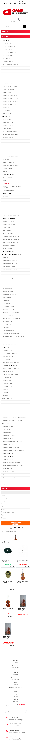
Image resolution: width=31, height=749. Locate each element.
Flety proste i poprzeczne (9, 206)
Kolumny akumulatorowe (9, 294)
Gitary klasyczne (7, 43)
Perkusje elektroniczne (9, 224)
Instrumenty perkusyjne (8, 218)
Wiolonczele (6, 180)
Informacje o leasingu (15, 685)
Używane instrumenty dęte (10, 475)
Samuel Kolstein (4, 518)
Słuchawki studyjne (8, 128)
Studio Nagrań (6, 116)
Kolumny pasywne (7, 288)
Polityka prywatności (15, 676)
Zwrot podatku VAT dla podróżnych (15, 687)
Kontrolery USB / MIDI (8, 137)
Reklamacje (15, 684)
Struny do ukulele (7, 107)
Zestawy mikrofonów (8, 279)
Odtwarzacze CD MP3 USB (9, 344)
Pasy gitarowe (6, 110)
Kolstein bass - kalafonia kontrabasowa (7, 582)
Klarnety (5, 200)
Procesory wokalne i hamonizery (11, 312)
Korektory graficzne (8, 315)
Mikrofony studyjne (8, 122)
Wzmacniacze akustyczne (9, 68)
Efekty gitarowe (7, 77)
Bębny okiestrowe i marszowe (10, 242)
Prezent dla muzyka (7, 453)
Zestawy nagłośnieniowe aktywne (11, 341)
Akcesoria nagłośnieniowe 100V (11, 333)
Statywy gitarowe (7, 432)
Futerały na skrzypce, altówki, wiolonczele (14, 417)
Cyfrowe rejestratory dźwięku (11, 125)
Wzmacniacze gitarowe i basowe (11, 64)
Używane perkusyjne (8, 468)
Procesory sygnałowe (8, 309)
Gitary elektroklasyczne (9, 46)
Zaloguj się (8, 1)
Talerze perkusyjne (8, 233)
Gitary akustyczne (7, 49)
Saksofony (5, 196)
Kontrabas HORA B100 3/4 (7, 608)
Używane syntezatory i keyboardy (11, 462)
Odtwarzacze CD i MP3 (8, 386)
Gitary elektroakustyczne (9, 52)
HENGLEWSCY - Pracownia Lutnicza (8, 512)
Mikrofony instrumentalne (10, 263)
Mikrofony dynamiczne (9, 266)
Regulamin (15, 674)
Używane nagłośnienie (8, 471)
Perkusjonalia (6, 227)
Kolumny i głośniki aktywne (10, 285)
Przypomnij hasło (21, 1)
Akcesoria (5, 392)
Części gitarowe (7, 113)
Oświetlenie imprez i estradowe (11, 368)
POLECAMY (4, 481)
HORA (2, 515)
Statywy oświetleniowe (9, 435)
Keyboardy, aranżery (8, 153)
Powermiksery (6, 300)
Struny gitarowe (7, 92)
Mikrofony (5, 257)
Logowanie (15, 662)
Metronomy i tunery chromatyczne (12, 402)
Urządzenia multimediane (9, 484)
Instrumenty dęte (6, 193)
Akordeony (5, 209)
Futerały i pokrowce (7, 405)
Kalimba (5, 171)
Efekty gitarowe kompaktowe (10, 80)
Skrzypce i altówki (7, 177)
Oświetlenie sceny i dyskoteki (10, 365)
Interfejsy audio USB (8, 119)
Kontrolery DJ (6, 395)
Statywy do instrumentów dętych (11, 447)
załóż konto (13, 21)
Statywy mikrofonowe (8, 426)
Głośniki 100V (6, 327)
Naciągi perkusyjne (8, 248)
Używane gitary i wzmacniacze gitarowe (13, 465)
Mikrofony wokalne (8, 276)
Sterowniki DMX (7, 380)
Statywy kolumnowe (8, 438)
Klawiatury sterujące (8, 162)
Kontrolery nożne (7, 168)
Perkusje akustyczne (8, 221)
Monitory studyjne (8, 141)
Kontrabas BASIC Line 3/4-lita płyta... (22, 582)
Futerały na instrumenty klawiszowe (12, 414)
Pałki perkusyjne (7, 230)
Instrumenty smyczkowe (8, 174)
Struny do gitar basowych (9, 104)
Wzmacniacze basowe (8, 71)
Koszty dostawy (15, 682)
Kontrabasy (6, 183)
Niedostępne (4, 498)
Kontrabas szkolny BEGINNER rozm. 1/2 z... (21, 609)
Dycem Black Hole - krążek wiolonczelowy (7, 558)
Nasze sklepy (15, 701)
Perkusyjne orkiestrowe (9, 245)
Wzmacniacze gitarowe (9, 74)
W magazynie (4, 501)
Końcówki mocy (7, 303)
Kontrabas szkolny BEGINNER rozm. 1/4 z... (6, 637)
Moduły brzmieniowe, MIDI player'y (12, 165)
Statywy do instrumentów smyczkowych (13, 450)
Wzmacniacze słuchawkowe (10, 131)
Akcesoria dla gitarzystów (10, 86)
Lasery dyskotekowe (8, 371)
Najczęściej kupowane (15, 699)
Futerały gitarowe (7, 408)
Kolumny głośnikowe (8, 282)
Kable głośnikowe (7, 350)
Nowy (2, 506)
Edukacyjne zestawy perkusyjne (11, 236)
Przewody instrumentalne (9, 353)
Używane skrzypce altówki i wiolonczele (13, 478)
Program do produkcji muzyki (10, 134)
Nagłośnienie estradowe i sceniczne (11, 254)
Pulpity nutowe (7, 429)
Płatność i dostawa (15, 679)
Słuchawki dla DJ (7, 383)
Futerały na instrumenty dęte (10, 411)
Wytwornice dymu (7, 377)
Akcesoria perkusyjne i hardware (11, 239)
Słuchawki (5, 147)
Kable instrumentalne (8, 89)
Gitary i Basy (5, 40)
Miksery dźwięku (7, 297)
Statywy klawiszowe (8, 444)
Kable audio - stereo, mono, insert (11, 362)
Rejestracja (14, 1)
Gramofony (5, 389)
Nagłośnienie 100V (7, 321)
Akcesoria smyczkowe (8, 190)
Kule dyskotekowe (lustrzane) (10, 374)
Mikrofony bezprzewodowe (10, 260)
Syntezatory (6, 159)
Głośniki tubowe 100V (8, 330)
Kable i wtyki (5, 347)
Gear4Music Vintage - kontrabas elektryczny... (22, 558)
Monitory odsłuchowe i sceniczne (11, 318)
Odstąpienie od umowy (15, 677)
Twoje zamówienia (15, 667)
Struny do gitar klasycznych (10, 95)
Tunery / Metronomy (7, 398)
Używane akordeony (8, 459)
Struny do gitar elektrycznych (11, 101)
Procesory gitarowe (8, 83)
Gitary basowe (6, 58)
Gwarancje (15, 681)
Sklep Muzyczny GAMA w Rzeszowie (9, 531)
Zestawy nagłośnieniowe (9, 306)
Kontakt (15, 694)
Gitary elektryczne (8, 55)
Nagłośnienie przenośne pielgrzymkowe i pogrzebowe (13, 337)
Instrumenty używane (8, 456)
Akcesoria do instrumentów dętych (12, 215)
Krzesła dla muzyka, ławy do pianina (12, 441)
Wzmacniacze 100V (7, 324)
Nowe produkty (15, 696)
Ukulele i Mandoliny (8, 61)
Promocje (15, 698)
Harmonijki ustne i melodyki (10, 212)
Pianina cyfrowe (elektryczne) (11, 156)
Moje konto (15, 660)
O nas (15, 693)
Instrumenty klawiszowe (8, 150)
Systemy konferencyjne (8, 251)
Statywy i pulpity (6, 423)
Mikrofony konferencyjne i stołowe (12, 273)
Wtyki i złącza (6, 359)
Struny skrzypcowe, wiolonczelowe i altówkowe (12, 187)
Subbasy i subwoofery (8, 291)
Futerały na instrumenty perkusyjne (12, 420)
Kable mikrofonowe (8, 356)
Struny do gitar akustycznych (10, 98)
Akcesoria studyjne (8, 144)
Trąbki (4, 203)
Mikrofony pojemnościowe (10, 269)
